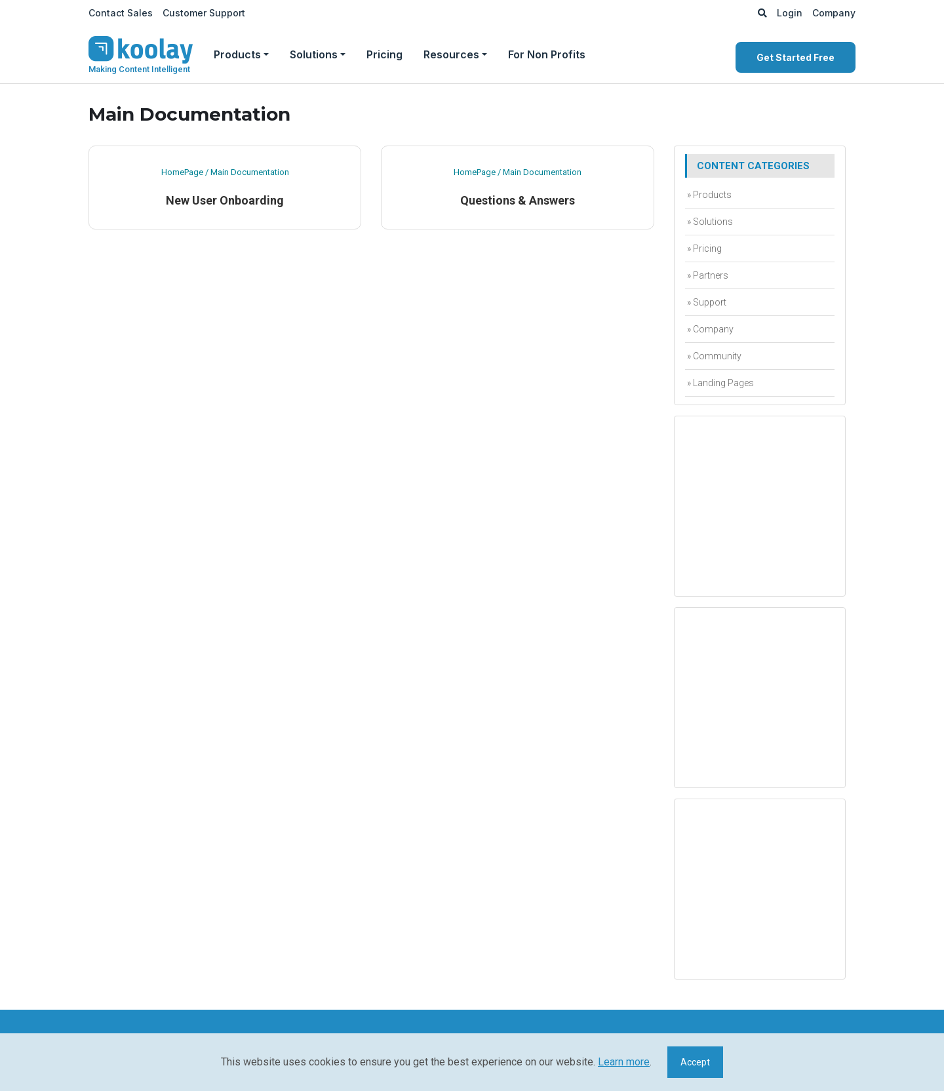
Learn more (624, 1062)
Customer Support (204, 12)
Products (237, 54)
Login (789, 12)
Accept (695, 1062)
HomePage (182, 172)
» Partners (706, 275)
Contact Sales (120, 12)
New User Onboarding (225, 200)
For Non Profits (546, 54)
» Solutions (709, 221)
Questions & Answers (517, 200)
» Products (708, 194)
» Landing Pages (719, 383)
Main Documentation (249, 172)
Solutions (314, 54)
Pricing (384, 54)
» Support (705, 302)
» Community (713, 356)
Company (834, 12)
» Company (709, 329)
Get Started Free (796, 57)
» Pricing (703, 248)
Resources (451, 54)
